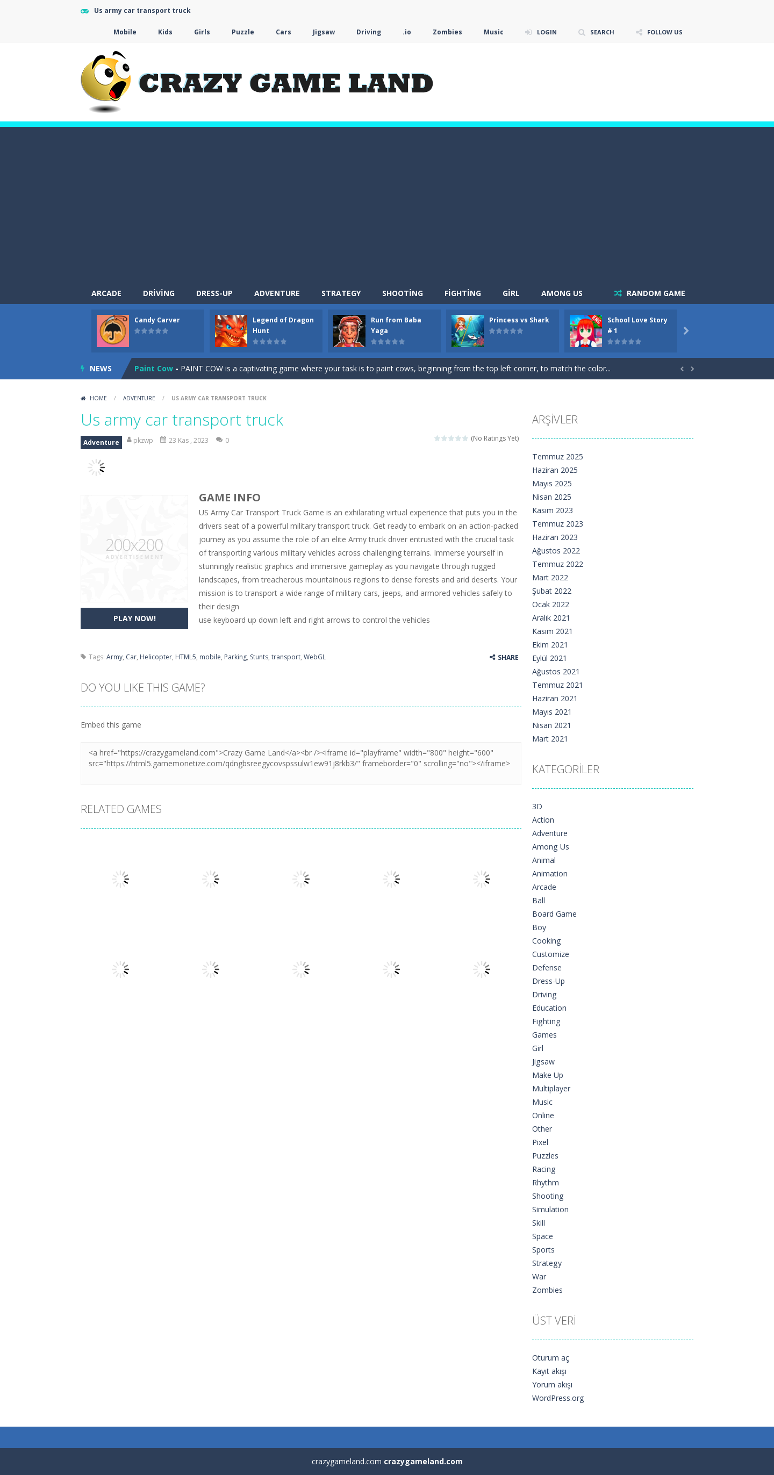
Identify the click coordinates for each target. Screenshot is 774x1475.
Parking (235, 656)
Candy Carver (157, 320)
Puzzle (236, 32)
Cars (276, 32)
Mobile (118, 32)
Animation (550, 873)
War (539, 1276)
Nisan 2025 (551, 497)
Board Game (554, 914)
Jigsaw (317, 32)
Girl (511, 293)
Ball (538, 900)
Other (542, 1129)
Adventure (277, 293)
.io (400, 32)
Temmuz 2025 (557, 456)
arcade (106, 293)
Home (98, 398)
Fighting (463, 293)
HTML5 (185, 656)
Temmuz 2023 (557, 524)
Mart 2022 (550, 577)
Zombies (440, 32)
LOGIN (540, 32)
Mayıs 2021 (552, 712)
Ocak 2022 (550, 604)
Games (544, 1035)
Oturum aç (550, 1357)
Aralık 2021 (551, 618)
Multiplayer (551, 1088)
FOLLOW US (663, 32)
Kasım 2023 (552, 510)
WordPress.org (558, 1398)
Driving (361, 32)
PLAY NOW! (134, 618)
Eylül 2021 (549, 658)
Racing (543, 1169)
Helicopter (156, 656)
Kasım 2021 (552, 631)
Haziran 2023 (555, 537)
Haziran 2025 (555, 470)
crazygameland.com (423, 1461)
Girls (195, 32)
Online (543, 1115)
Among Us (562, 293)
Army (114, 656)
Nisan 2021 (551, 725)
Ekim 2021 (550, 644)
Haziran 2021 (555, 698)
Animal (544, 860)
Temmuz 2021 (557, 685)
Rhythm (545, 1182)
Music (487, 32)
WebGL (315, 656)
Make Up (547, 1075)
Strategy (341, 293)
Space (542, 1236)
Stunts (259, 656)
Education (549, 1008)
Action (543, 820)
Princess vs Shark (519, 320)
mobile (210, 656)
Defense (547, 967)
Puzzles (545, 1155)
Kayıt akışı (549, 1371)
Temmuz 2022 (557, 564)
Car (131, 656)
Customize (550, 954)
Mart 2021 (550, 738)
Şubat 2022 (551, 591)
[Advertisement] (387, 202)
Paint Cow (153, 368)
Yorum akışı (552, 1384)
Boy (539, 927)
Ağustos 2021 (556, 671)
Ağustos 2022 (556, 550)
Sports (543, 1249)
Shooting (402, 293)
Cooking (546, 941)
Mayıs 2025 (552, 483)
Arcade (544, 887)
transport (285, 656)
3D (537, 806)
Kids (158, 32)
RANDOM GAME (655, 293)
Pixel (540, 1142)
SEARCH (598, 32)
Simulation (550, 1209)
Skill (538, 1223)
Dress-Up (214, 293)
